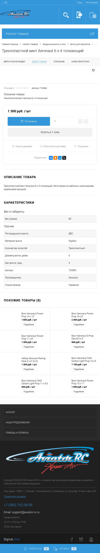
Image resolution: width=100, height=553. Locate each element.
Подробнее (29, 324)
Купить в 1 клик (50, 132)
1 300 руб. (29, 342)
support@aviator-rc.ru (25, 512)
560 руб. (78, 342)
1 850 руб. (29, 319)
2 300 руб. (79, 319)
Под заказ (81, 146)
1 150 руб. (79, 364)
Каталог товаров (50, 33)
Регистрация (92, 2)
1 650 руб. (79, 386)
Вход (80, 2)
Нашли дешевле (22, 146)
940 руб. (28, 386)
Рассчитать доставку (53, 146)
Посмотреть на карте (15, 496)
